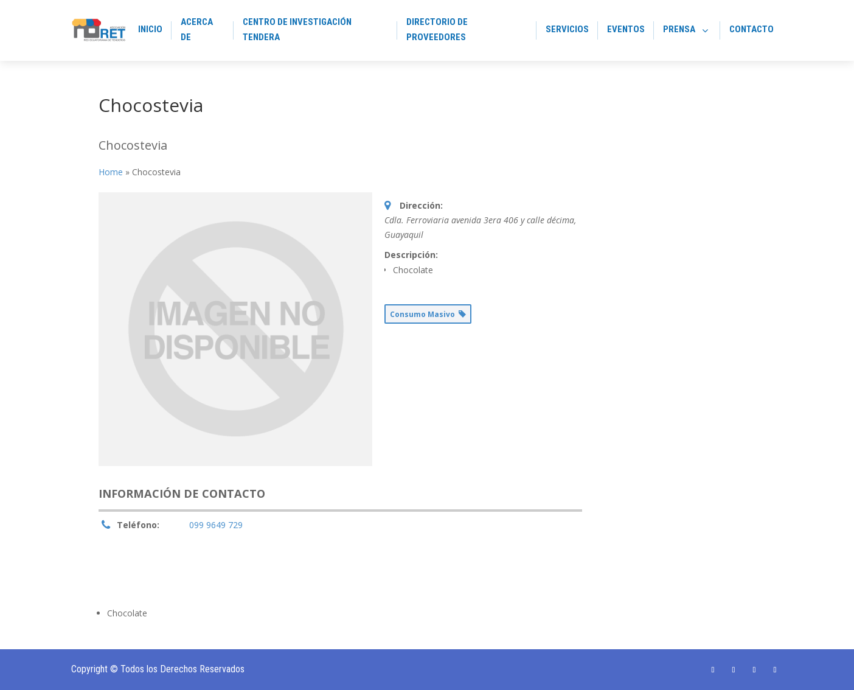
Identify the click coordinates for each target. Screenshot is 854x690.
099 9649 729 (216, 525)
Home (111, 172)
